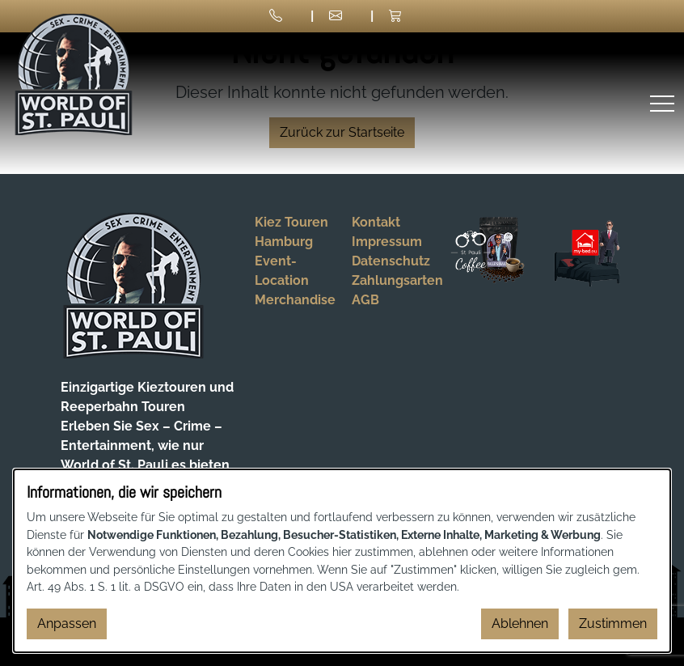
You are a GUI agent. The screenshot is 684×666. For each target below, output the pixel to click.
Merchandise (295, 300)
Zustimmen (613, 623)
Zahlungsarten (397, 280)
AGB (365, 300)
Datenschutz (391, 261)
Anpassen (66, 623)
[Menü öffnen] (662, 103)
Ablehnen (520, 623)
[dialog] (342, 561)
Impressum (387, 241)
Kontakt (376, 222)
